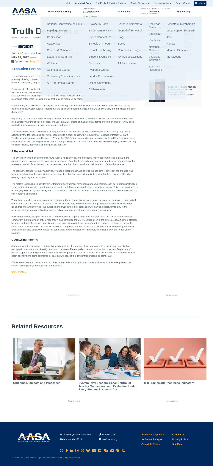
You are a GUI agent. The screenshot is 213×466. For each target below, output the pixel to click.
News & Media (163, 3)
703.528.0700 (109, 434)
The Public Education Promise (110, 3)
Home (14, 38)
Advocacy (156, 13)
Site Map (177, 444)
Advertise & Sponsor (152, 434)
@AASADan (18, 272)
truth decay (124, 105)
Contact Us (178, 434)
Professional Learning (61, 13)
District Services (140, 3)
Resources (97, 13)
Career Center (183, 3)
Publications (127, 13)
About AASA (83, 3)
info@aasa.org (109, 439)
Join (68, 3)
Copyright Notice (150, 444)
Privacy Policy (180, 439)
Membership (186, 13)
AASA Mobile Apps (151, 439)
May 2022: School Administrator (49, 61)
